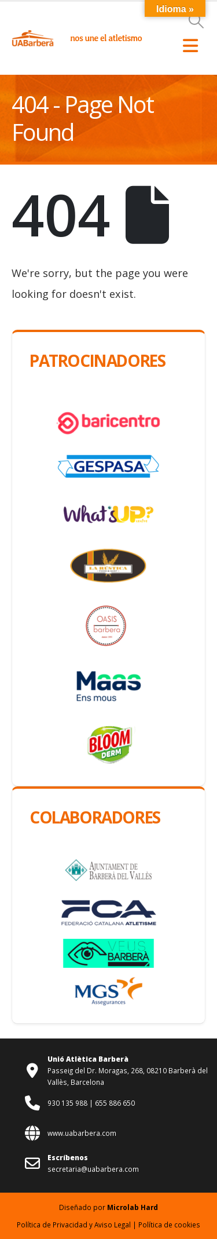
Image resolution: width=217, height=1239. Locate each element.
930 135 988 (68, 1102)
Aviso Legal (112, 1224)
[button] (196, 20)
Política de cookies (169, 1224)
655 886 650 (115, 1102)
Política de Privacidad (52, 1224)
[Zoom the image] (33, 35)
